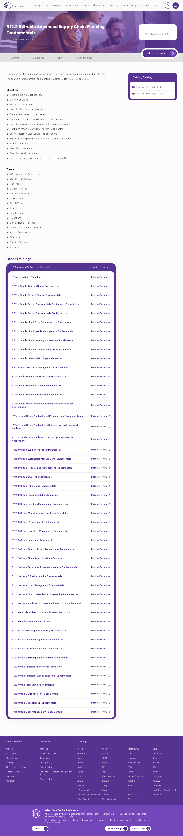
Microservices (108, 776)
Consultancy (71, 5)
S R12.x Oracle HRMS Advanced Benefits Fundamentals (41, 349)
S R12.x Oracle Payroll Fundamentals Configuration (39, 313)
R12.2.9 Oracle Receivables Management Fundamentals (42, 468)
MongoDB (157, 776)
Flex (129, 799)
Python (131, 786)
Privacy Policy (46, 767)
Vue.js (105, 786)
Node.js (105, 781)
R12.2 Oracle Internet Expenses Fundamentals (37, 649)
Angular (156, 781)
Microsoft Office (135, 776)
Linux (79, 776)
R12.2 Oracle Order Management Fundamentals (37, 640)
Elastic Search (134, 763)
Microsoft (106, 749)
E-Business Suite (28, 40)
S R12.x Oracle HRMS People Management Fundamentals (42, 331)
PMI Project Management (88, 795)
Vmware (81, 781)
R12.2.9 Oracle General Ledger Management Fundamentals (43, 549)
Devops (80, 763)
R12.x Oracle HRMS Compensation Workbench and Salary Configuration (42, 405)
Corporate (40, 5)
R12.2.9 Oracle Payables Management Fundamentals (40, 504)
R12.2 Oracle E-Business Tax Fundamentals (35, 694)
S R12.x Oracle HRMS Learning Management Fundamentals (43, 340)
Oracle (14, 40)
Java (155, 749)
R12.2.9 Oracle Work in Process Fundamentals (37, 450)
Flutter (156, 763)
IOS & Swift (133, 795)
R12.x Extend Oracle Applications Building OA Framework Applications (42, 439)
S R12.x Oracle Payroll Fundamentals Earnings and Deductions (45, 304)
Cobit (155, 758)
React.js (131, 781)
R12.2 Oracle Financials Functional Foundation (37, 667)
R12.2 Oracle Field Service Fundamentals (34, 685)
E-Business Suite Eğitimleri (26, 277)
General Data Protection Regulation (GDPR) (56, 773)
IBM (154, 767)
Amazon (81, 754)
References (45, 758)
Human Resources (48, 754)
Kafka (130, 772)
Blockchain (158, 754)
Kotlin (155, 772)
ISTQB (80, 772)
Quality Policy (46, 763)
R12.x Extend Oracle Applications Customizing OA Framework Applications (45, 427)
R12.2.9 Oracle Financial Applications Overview (37, 558)
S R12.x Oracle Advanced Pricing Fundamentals (37, 358)
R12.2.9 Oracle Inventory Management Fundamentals (40, 531)
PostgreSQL (133, 749)
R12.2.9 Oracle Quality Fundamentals (32, 477)
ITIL (104, 772)
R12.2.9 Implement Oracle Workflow (31, 622)
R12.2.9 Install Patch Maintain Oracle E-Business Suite (41, 612)
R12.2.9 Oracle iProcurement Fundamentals (35, 522)
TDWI (130, 767)
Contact (146, 5)
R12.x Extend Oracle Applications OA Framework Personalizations (47, 416)
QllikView (157, 786)
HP (103, 767)
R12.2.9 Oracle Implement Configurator (33, 540)
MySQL (105, 754)
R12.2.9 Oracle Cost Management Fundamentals (38, 585)
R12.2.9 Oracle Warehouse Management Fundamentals (41, 459)
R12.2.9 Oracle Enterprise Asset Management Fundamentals (44, 567)
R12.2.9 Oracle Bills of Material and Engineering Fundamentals (45, 594)
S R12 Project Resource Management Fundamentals (40, 367)
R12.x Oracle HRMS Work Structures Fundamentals (39, 377)
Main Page (11, 749)
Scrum (80, 758)
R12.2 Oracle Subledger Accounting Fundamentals (39, 631)
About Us (44, 749)
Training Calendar (119, 5)
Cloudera (132, 758)
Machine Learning (110, 799)
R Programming (84, 790)
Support (135, 5)
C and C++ (132, 754)
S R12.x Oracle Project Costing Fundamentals (36, 295)
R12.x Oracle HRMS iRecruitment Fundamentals (37, 395)
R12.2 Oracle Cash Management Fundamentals (37, 712)
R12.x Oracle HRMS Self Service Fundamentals (37, 386)
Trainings (55, 5)
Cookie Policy (46, 779)
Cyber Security (83, 799)
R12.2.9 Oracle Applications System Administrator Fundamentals (47, 603)
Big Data (157, 795)
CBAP (104, 758)
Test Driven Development (164, 790)
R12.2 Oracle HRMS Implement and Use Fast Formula (40, 658)
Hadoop (80, 767)
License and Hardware (93, 5)
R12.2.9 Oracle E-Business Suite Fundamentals (37, 576)
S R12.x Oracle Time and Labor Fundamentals (36, 286)
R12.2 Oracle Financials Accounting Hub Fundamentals (41, 676)
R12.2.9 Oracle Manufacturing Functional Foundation (40, 513)
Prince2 (80, 786)
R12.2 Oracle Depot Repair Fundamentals (34, 703)
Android (106, 795)
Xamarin (131, 790)
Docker (105, 763)
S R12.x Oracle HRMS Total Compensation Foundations (41, 322)
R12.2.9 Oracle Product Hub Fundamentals (35, 495)
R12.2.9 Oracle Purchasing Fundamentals (34, 486)
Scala (104, 790)
